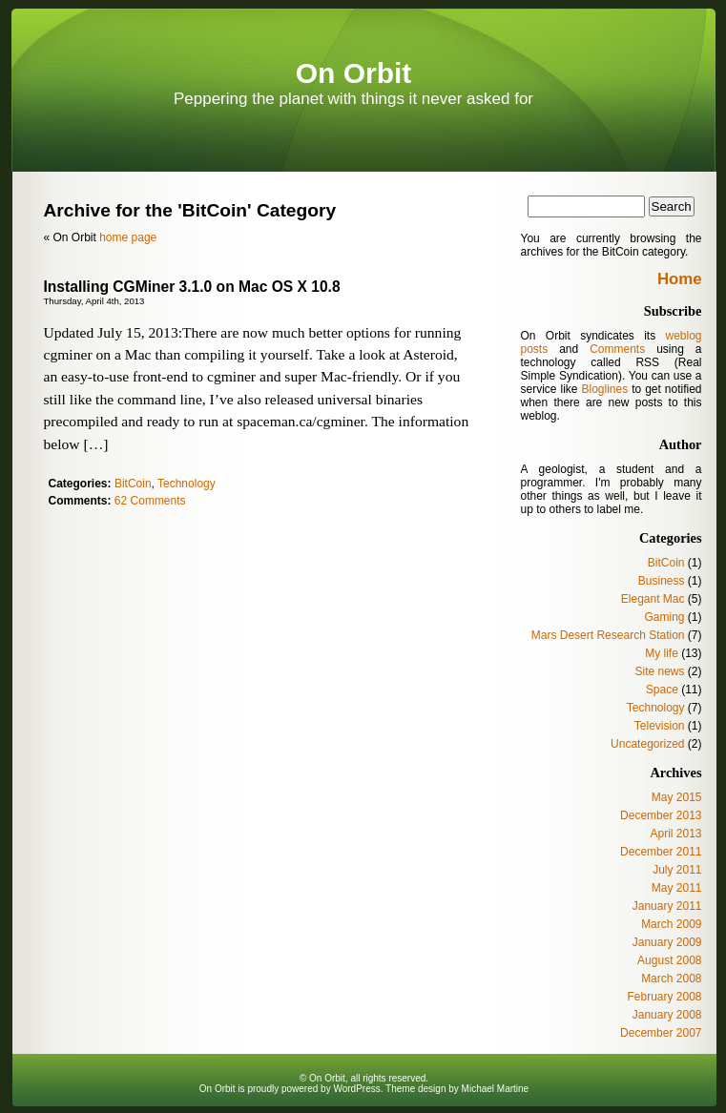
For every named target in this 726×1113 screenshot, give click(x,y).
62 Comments (150, 500)
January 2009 (667, 942)
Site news (659, 671)
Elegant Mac (653, 599)
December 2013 (660, 815)
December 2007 (660, 1033)
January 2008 (667, 1014)
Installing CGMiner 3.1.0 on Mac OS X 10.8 (192, 286)
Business (661, 580)
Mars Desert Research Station (608, 635)
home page (127, 237)
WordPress (356, 1088)
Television (659, 725)
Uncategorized (647, 744)
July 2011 (677, 869)
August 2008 (669, 960)
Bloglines (604, 389)
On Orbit (354, 73)
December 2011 (660, 851)
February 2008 (664, 996)
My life (661, 653)
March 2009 (671, 924)
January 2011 (667, 906)
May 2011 (677, 888)
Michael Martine (495, 1088)
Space (662, 689)
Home (679, 279)
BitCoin (133, 483)
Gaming (664, 617)
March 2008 (671, 978)
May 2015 (677, 797)
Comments (617, 349)
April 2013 (675, 833)
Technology (186, 483)
